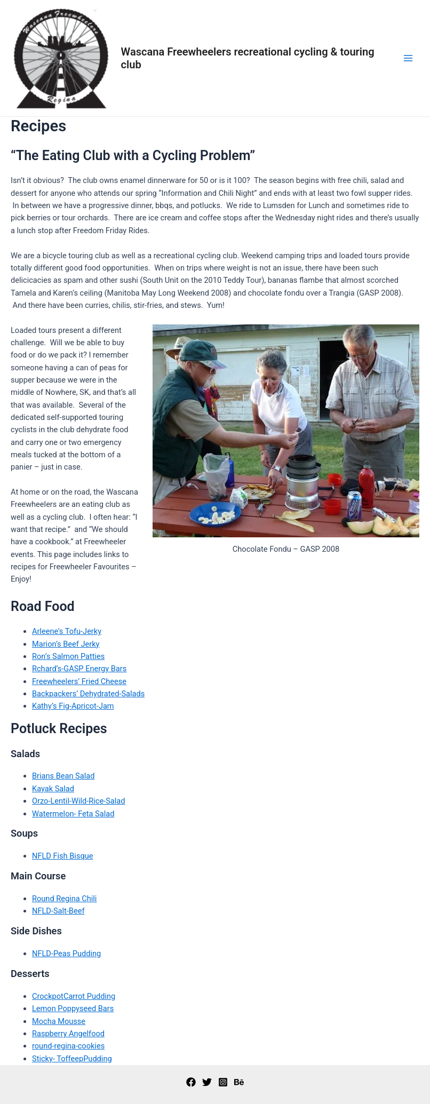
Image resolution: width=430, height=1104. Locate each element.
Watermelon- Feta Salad (73, 814)
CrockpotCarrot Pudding (73, 996)
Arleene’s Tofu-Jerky (66, 631)
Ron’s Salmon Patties (68, 656)
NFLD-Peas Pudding (66, 953)
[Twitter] (207, 1082)
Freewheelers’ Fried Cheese (79, 681)
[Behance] (239, 1082)
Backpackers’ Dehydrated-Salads (88, 693)
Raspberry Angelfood (68, 1033)
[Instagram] (223, 1082)
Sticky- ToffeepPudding (72, 1058)
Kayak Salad (53, 788)
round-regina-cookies (68, 1046)
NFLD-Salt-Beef (58, 911)
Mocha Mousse (58, 1021)
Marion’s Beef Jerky (65, 644)
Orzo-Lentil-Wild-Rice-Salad (78, 801)
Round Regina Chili (64, 898)
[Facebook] (191, 1082)
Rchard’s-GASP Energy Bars (79, 668)
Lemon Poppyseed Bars (73, 1008)
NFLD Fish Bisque (62, 856)
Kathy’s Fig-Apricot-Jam (73, 706)
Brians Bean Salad (63, 776)
